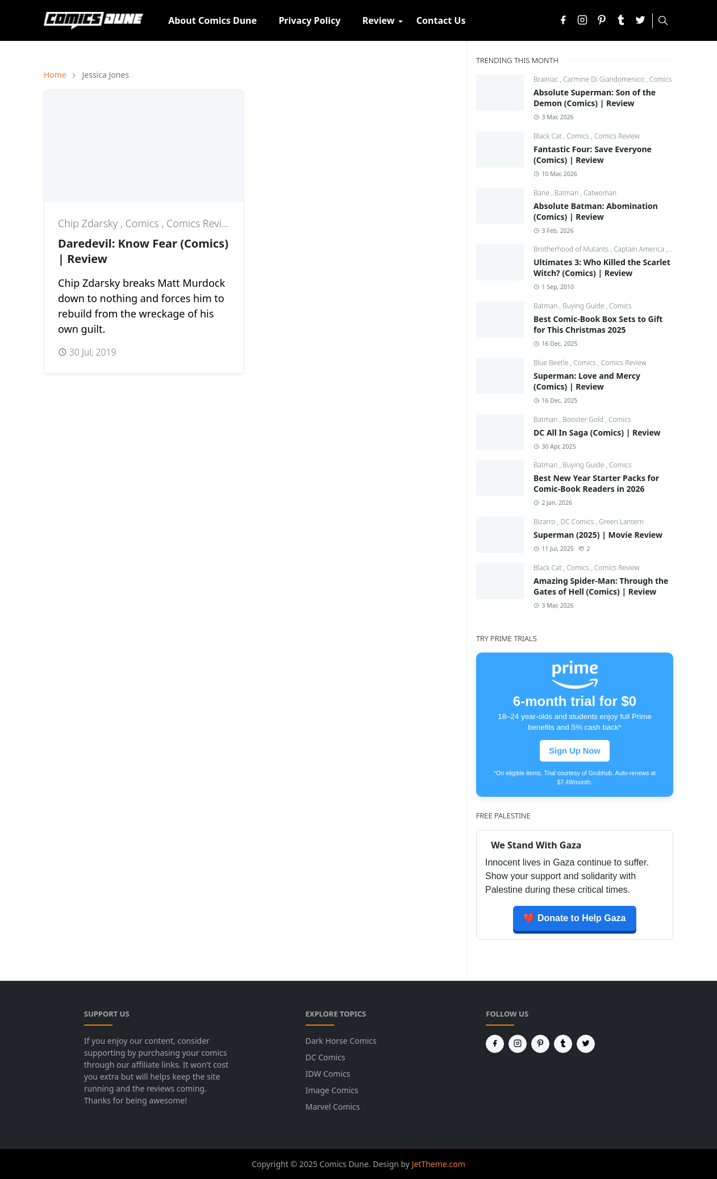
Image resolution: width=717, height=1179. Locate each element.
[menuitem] (212, 20)
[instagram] (582, 20)
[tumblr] (621, 20)
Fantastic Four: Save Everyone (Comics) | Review (592, 154)
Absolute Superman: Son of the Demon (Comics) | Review (594, 97)
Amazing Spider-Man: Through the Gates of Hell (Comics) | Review (600, 586)
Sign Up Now (574, 750)
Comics (144, 223)
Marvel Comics (333, 1106)
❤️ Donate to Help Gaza (574, 918)
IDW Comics (328, 1073)
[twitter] (640, 20)
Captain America (640, 249)
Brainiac (546, 79)
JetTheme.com (438, 1164)
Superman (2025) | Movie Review (597, 534)
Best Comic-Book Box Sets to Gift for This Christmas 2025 (597, 324)
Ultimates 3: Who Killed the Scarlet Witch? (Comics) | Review (601, 267)
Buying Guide (584, 306)
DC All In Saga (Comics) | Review (597, 432)
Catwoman (599, 193)
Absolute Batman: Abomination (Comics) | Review (595, 211)
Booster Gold (583, 419)
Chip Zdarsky (89, 223)
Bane (542, 193)
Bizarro (545, 521)
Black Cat (548, 136)
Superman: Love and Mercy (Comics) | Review (586, 381)
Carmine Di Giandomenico (604, 79)
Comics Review (200, 223)
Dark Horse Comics (341, 1040)
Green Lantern (621, 521)
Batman (568, 193)
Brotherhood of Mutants (571, 249)
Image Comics (332, 1090)
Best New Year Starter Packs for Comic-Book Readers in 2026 (596, 483)
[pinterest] (601, 20)
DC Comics (578, 521)
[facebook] (563, 20)
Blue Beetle (551, 362)
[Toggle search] (663, 20)
